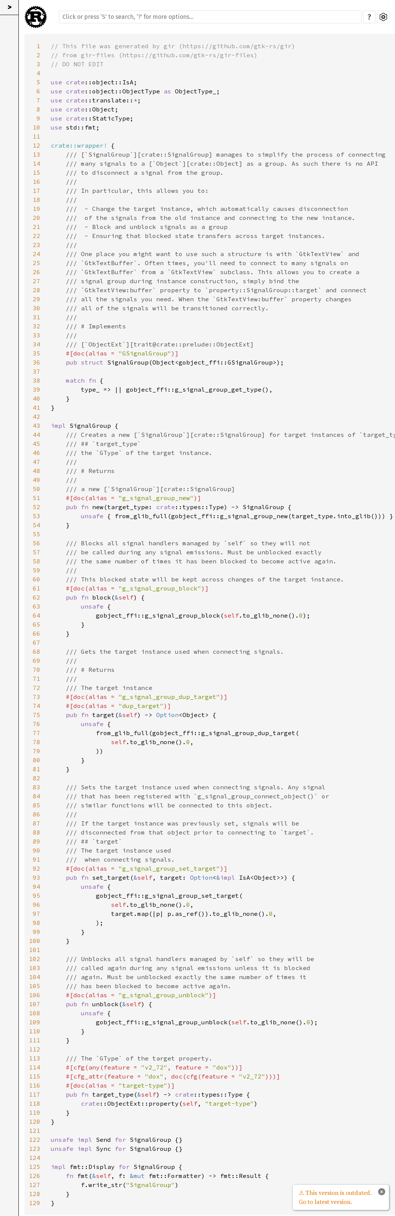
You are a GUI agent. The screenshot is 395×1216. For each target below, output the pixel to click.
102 (34, 959)
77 (36, 733)
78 (36, 742)
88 (36, 832)
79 (36, 751)
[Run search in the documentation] (210, 17)
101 (34, 950)
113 (34, 1058)
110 (34, 1031)
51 (36, 498)
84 (36, 796)
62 (36, 597)
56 (36, 543)
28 (36, 290)
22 (36, 236)
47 (36, 461)
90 (36, 850)
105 (34, 986)
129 (34, 1203)
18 (36, 199)
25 (36, 263)
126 (34, 1175)
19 (36, 208)
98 (36, 922)
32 (36, 326)
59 (36, 570)
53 (36, 516)
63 (36, 606)
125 (34, 1166)
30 (36, 308)
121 (34, 1130)
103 (34, 968)
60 (36, 579)
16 (36, 181)
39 (36, 389)
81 (36, 769)
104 (34, 977)
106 (34, 995)
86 (36, 814)
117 (34, 1094)
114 (34, 1067)
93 (36, 877)
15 (36, 172)
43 (36, 425)
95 (36, 895)
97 (36, 913)
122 (34, 1139)
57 (36, 552)
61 (36, 588)
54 (36, 525)
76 (36, 724)
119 (34, 1112)
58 (36, 561)
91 (36, 859)
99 (36, 931)
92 (36, 868)
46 (36, 452)
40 (36, 398)
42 (36, 416)
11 (36, 136)
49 (36, 480)
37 (36, 371)
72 (36, 687)
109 (34, 1022)
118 (34, 1103)
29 (36, 299)
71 (36, 678)
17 (36, 190)
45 (36, 443)
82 (36, 778)
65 (36, 624)
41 (36, 407)
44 (36, 434)
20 (36, 217)
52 (36, 507)
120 (34, 1121)
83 (36, 787)
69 (36, 660)
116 (34, 1085)
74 (36, 705)
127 (34, 1185)
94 (36, 886)
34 (36, 344)
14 (36, 163)
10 (36, 127)
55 (36, 534)
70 (36, 669)
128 (34, 1194)
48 (36, 470)
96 (36, 904)
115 (34, 1076)
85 (36, 805)
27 (36, 281)
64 (36, 615)
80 (36, 760)
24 (36, 254)
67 (36, 642)
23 (36, 245)
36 (36, 362)
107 (34, 1004)
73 (36, 696)
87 (36, 823)
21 (36, 226)
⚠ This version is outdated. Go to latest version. (335, 1197)
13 (36, 154)
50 (36, 489)
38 (36, 380)
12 (36, 145)
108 (34, 1013)
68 (36, 651)
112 (34, 1049)
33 (36, 335)
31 (36, 317)
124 (34, 1157)
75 (36, 715)
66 (36, 633)
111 (34, 1040)
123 (34, 1148)
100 (34, 940)
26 (36, 272)
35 (36, 353)
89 (36, 841)
